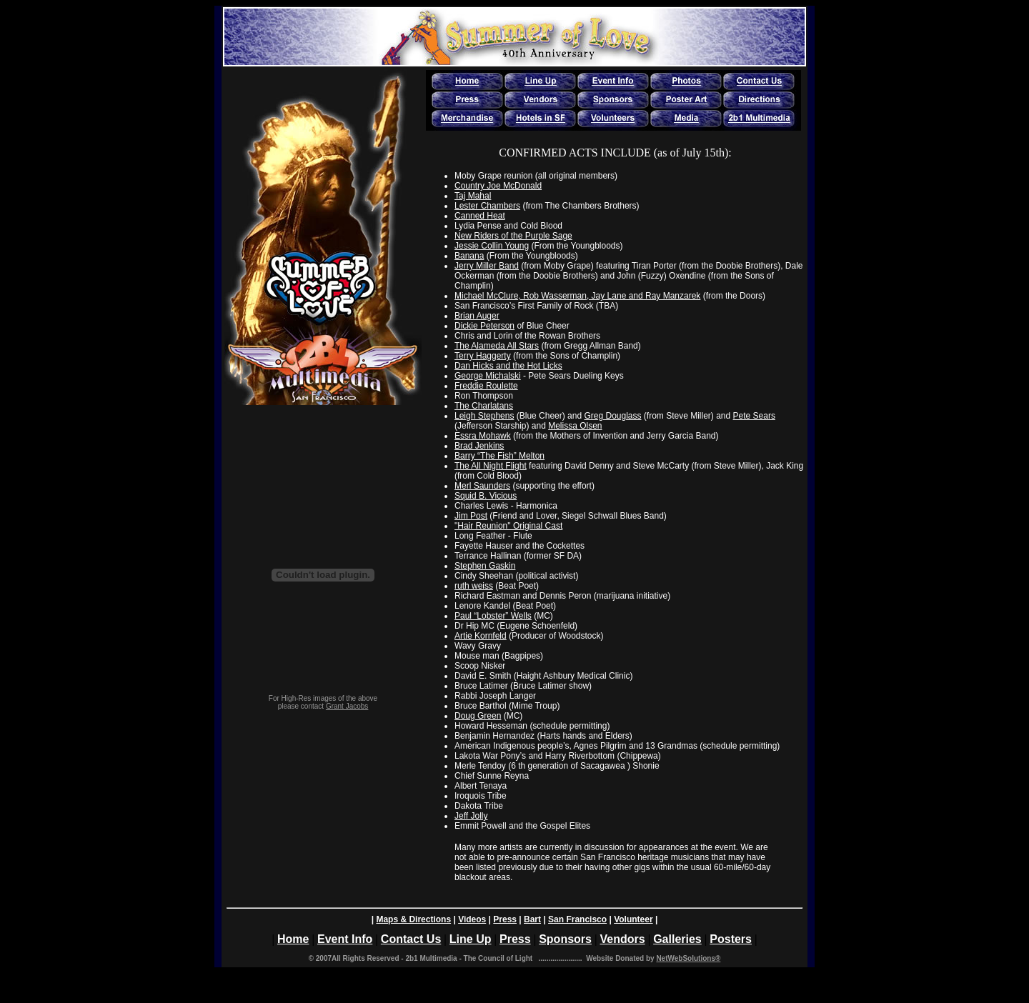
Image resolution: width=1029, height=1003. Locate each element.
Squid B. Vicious (485, 496)
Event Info (344, 939)
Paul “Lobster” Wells (493, 616)
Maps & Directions (413, 919)
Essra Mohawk (482, 436)
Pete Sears (754, 416)
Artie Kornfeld (480, 636)
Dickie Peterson (484, 326)
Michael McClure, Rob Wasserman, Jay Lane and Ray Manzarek (577, 296)
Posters (731, 939)
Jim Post (470, 516)
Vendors (622, 939)
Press (505, 919)
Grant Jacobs (347, 706)
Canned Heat (479, 216)
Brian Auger (476, 316)
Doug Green (477, 716)
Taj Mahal (472, 196)
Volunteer (633, 919)
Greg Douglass (612, 416)
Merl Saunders (482, 486)
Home (293, 939)
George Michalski (487, 376)
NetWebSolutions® (688, 958)
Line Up (470, 939)
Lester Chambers (487, 206)
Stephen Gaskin (484, 566)
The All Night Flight (490, 466)
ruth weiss (473, 586)
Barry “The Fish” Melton (499, 456)
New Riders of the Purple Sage (513, 236)
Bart (532, 919)
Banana (469, 256)
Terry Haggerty (482, 356)
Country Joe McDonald (498, 186)
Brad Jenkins (479, 446)
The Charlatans (483, 406)
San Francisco (577, 919)
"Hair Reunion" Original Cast (508, 526)
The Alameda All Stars (496, 346)
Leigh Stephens (484, 416)
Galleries (677, 939)
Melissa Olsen (575, 426)
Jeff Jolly (470, 816)
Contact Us (411, 939)
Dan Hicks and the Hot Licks (508, 366)
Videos (472, 919)
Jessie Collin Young (491, 246)
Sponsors (565, 939)
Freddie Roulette (486, 386)
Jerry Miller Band (486, 266)
